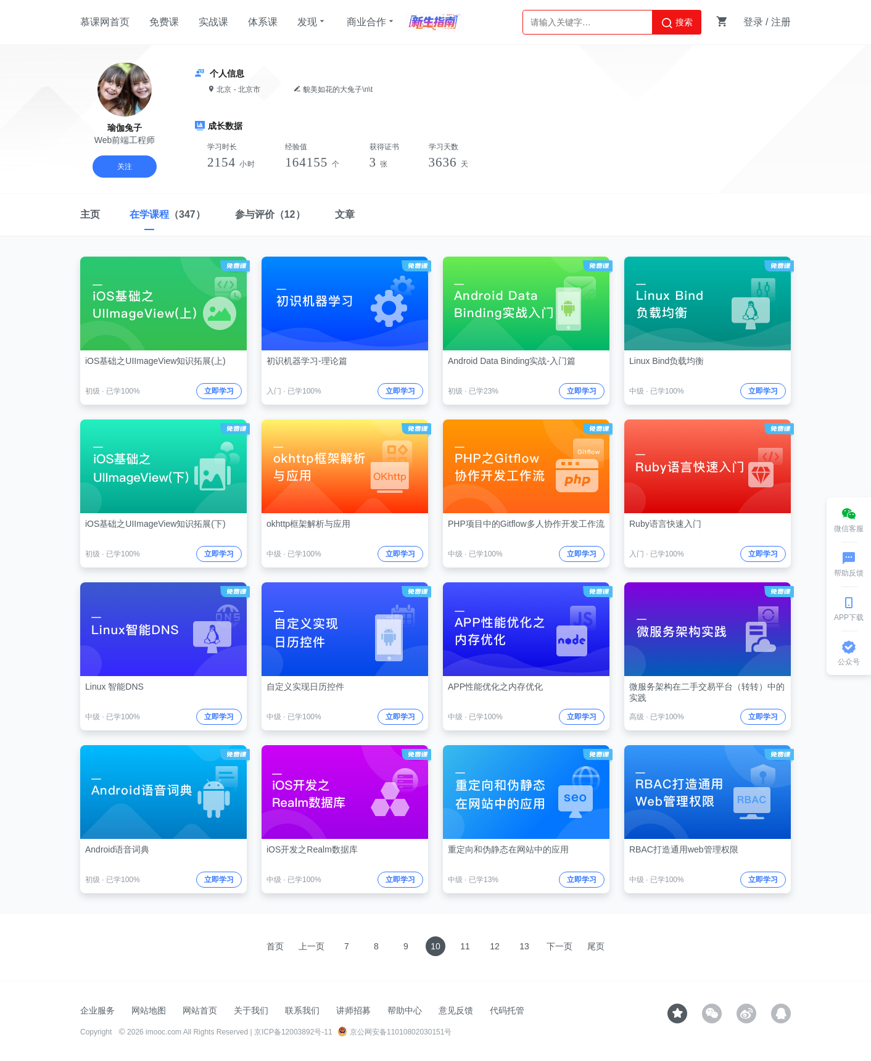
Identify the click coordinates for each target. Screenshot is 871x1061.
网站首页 (200, 1010)
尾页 (596, 946)
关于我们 (251, 1010)
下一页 (559, 946)
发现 (312, 21)
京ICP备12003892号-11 (293, 1032)
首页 (275, 946)
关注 (124, 166)
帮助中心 (404, 1010)
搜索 (677, 23)
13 (524, 946)
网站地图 (148, 1010)
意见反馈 (456, 1010)
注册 (781, 22)
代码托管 (507, 1010)
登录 (753, 22)
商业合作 (371, 21)
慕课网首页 (105, 22)
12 (495, 946)
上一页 (311, 946)
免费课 (164, 22)
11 (465, 946)
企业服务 (97, 1010)
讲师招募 (353, 1010)
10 (435, 946)
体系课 (263, 22)
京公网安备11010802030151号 (394, 1032)
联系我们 (302, 1010)
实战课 (213, 22)
